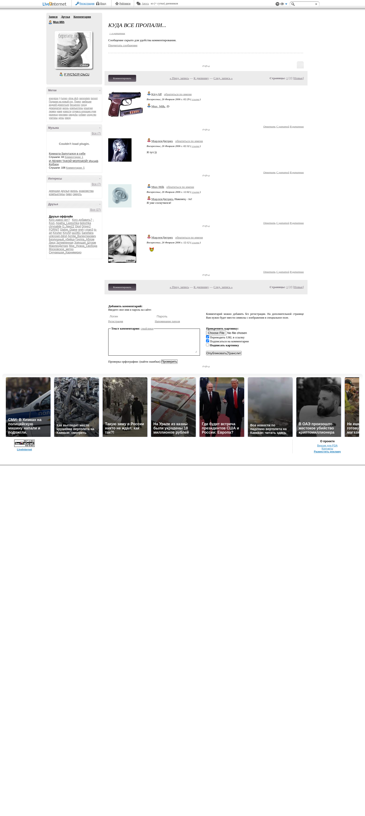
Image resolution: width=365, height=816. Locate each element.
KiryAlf (67, 233)
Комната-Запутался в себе (67, 153)
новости (67, 111)
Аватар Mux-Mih (73, 49)
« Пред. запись (179, 78)
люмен (52, 111)
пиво (69, 194)
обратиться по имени (178, 94)
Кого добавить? (82, 219)
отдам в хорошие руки (84, 111)
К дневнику (201, 78)
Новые (298, 78)
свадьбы (73, 114)
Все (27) (95, 209)
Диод (52, 242)
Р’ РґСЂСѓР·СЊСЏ (76, 74)
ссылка (195, 99)
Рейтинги (125, 3)
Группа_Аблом (84, 239)
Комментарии (82, 16)
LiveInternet (55, 4)
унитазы (53, 118)
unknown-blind (58, 236)
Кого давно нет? (59, 219)
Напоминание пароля (167, 321)
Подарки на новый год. (61, 101)
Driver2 (86, 226)
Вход (103, 3)
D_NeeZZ (68, 226)
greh (81, 229)
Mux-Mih (50, 22)
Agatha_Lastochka (67, 223)
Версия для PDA (327, 445)
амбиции (86, 101)
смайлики (147, 328)
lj (59, 98)
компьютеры (76, 108)
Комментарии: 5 (75, 167)
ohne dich (73, 98)
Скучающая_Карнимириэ (65, 252)
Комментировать (122, 78)
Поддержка (277, 4)
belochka (85, 223)
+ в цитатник (117, 33)
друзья (65, 191)
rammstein (84, 98)
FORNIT (54, 229)
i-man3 (88, 229)
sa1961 (76, 233)
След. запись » (223, 78)
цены (61, 118)
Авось (145, 3)
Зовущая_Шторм (85, 242)
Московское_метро (61, 249)
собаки (82, 114)
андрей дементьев (59, 105)
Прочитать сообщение (123, 45)
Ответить (269, 126)
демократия (55, 108)
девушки (54, 191)
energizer (54, 98)
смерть (77, 194)
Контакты (327, 448)
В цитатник (297, 126)
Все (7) (96, 133)
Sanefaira (87, 233)
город (84, 105)
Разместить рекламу (327, 451)
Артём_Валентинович (82, 236)
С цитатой (282, 126)
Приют (77, 101)
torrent (94, 98)
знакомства (86, 191)
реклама (63, 114)
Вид (283, 5)
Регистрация (87, 3)
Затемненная (65, 242)
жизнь (65, 108)
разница (53, 114)
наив (59, 111)
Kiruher (57, 233)
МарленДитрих (58, 246)
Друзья (65, 16)
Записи (53, 16)
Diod (78, 226)
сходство (91, 114)
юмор (68, 118)
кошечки (88, 108)
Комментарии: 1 (74, 157)
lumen (64, 98)
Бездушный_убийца (62, 239)
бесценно (75, 105)
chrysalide (55, 226)
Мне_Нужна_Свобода (83, 246)
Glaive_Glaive (69, 229)
